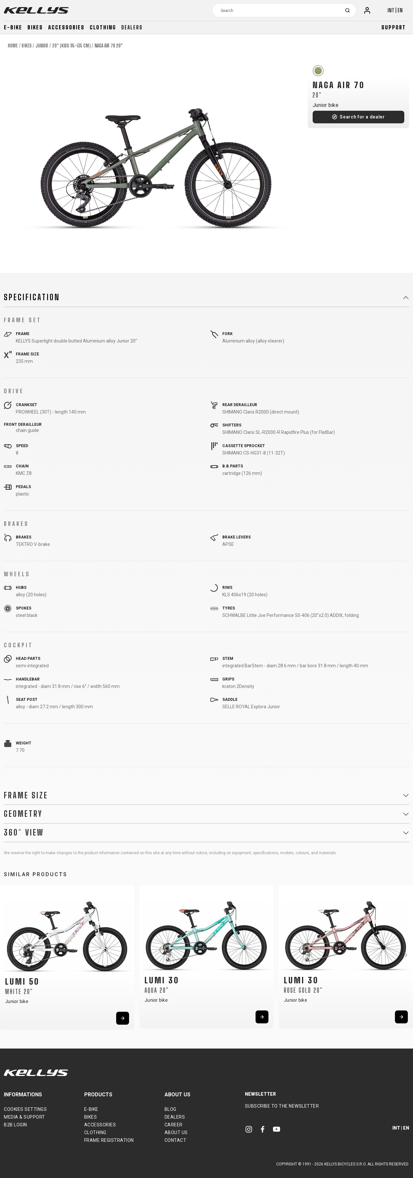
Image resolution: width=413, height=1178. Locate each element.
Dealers (132, 27)
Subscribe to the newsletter (282, 1106)
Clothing (103, 27)
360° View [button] (24, 832)
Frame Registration (109, 1140)
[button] (7, 955)
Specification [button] (32, 297)
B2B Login (15, 1124)
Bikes (35, 27)
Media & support (24, 1117)
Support (393, 27)
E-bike (13, 27)
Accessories (66, 27)
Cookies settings (25, 1109)
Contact (175, 1140)
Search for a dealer (362, 116)
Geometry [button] (23, 813)
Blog (170, 1109)
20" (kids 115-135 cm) (71, 45)
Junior (41, 45)
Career (174, 1124)
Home (13, 45)
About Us (176, 1132)
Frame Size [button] (26, 795)
